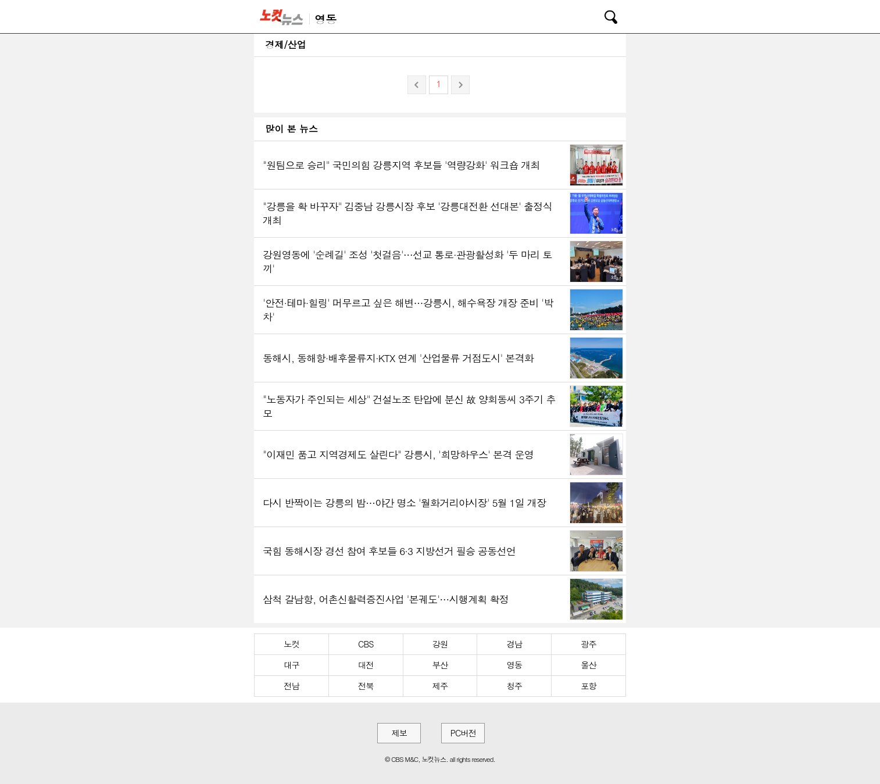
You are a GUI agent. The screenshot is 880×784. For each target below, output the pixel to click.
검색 (602, 15)
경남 (514, 644)
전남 (291, 686)
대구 (291, 665)
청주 (514, 686)
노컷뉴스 (283, 17)
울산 (588, 665)
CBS (365, 644)
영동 (514, 665)
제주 (440, 686)
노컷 (291, 644)
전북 (366, 686)
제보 (399, 733)
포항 (588, 686)
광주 (588, 644)
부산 (440, 665)
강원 (440, 644)
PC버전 (463, 733)
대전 (366, 665)
